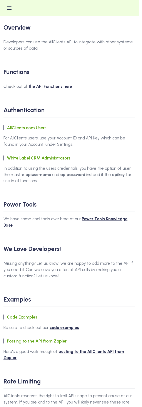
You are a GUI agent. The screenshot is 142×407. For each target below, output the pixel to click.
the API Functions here (50, 86)
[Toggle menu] (9, 7)
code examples (64, 327)
